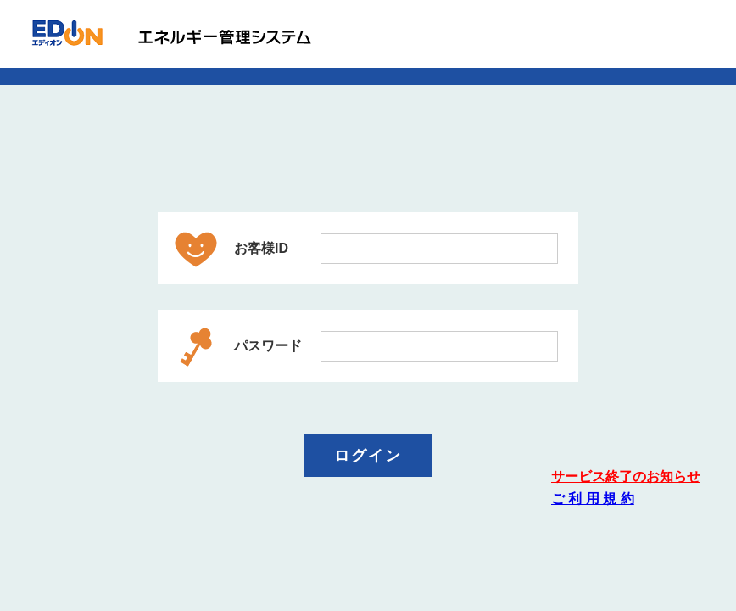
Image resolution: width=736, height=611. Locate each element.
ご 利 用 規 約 (592, 498)
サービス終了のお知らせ (625, 476)
